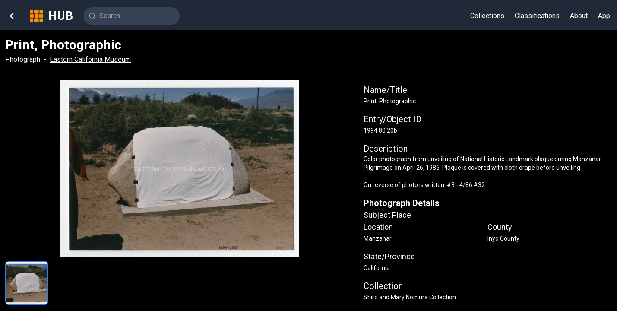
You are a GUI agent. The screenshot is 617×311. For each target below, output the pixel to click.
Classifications (537, 16)
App (604, 16)
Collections (487, 16)
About (579, 16)
